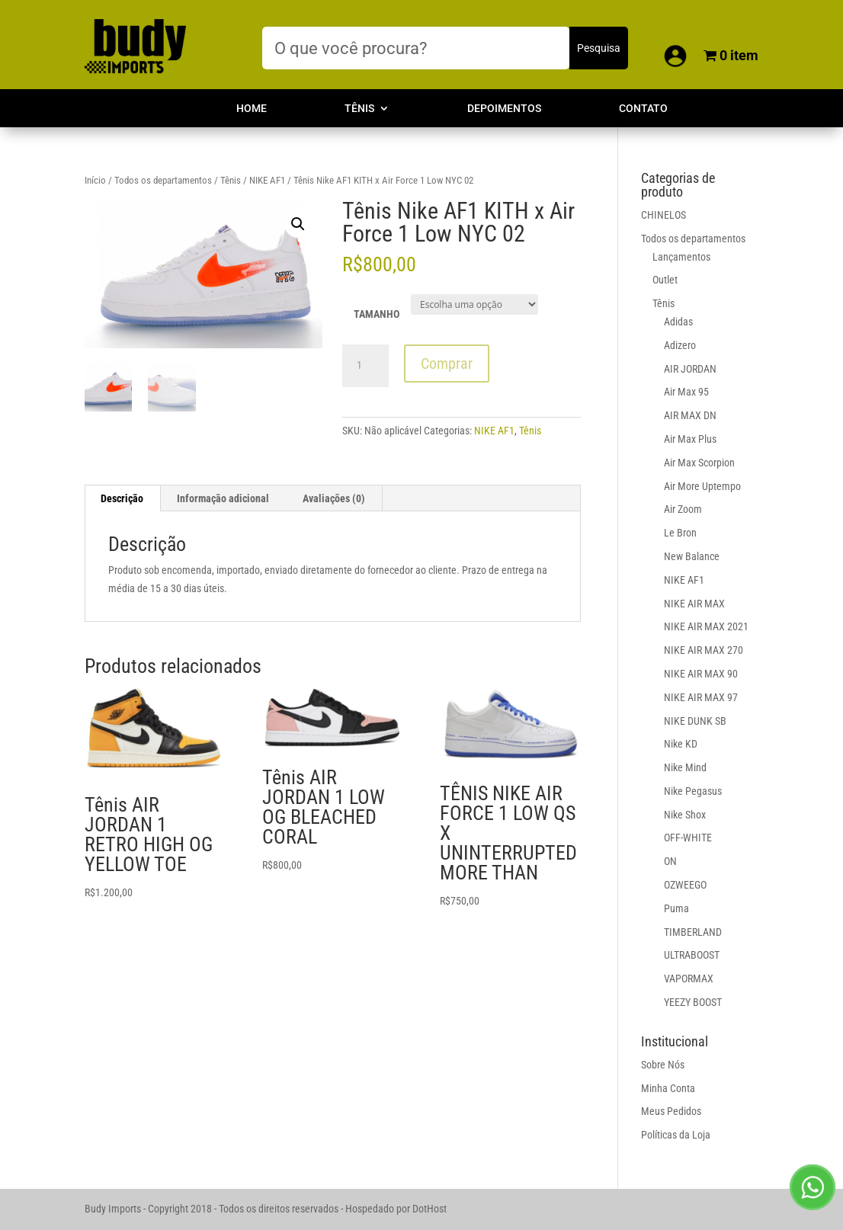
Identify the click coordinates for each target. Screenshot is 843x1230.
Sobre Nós (662, 1065)
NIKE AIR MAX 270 (703, 650)
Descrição (122, 498)
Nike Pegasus (693, 791)
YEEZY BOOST (693, 1002)
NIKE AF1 (267, 180)
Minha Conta (668, 1088)
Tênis (359, 108)
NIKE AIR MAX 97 (701, 697)
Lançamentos (681, 257)
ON (670, 861)
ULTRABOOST (692, 955)
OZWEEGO (685, 885)
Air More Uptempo (702, 486)
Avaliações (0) (334, 498)
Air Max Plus (690, 439)
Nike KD (680, 744)
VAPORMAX (688, 978)
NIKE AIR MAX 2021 (706, 626)
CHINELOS (663, 215)
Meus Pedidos (671, 1111)
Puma (676, 908)
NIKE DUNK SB (695, 721)
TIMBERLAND (693, 932)
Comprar (447, 363)
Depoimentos (504, 108)
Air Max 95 (686, 392)
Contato (643, 108)
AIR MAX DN (690, 415)
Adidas (678, 322)
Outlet (665, 280)
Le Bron (680, 533)
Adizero (680, 345)
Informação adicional (223, 498)
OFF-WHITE (688, 837)
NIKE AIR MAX (694, 603)
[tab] (122, 498)
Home (251, 108)
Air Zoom (683, 509)
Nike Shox (685, 815)
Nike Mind (685, 767)
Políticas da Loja (675, 1135)
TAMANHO (376, 314)
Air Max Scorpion (699, 462)
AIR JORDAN (690, 369)
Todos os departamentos (163, 180)
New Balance (692, 556)
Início (95, 180)
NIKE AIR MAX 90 (701, 674)
